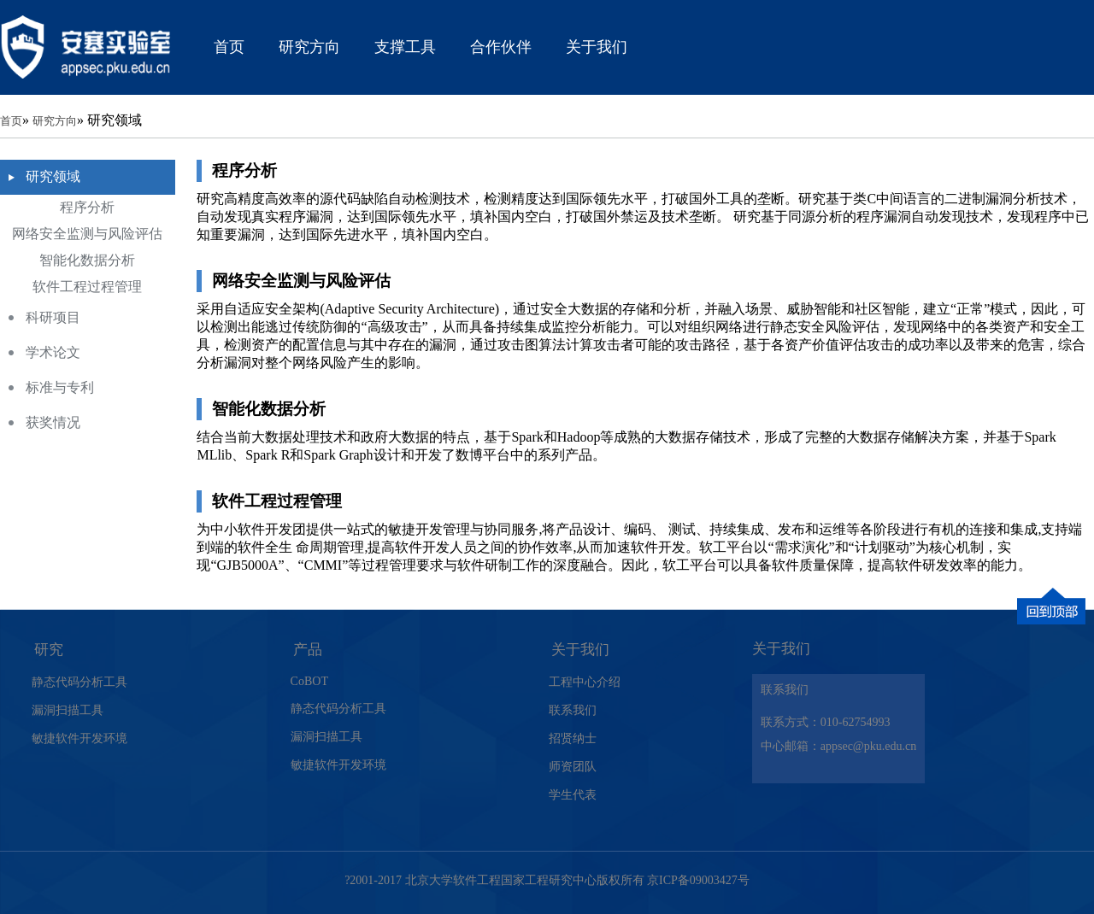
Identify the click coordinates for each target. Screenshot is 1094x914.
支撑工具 (405, 47)
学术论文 (53, 352)
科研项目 (53, 317)
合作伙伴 (501, 47)
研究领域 (53, 176)
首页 (229, 47)
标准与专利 (60, 387)
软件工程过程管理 (87, 286)
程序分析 (87, 207)
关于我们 (596, 47)
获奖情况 (53, 422)
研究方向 (309, 47)
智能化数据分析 (87, 260)
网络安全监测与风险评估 (87, 233)
